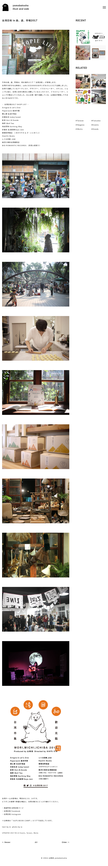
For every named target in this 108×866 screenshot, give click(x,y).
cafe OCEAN (28, 86)
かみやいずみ (41, 86)
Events (22, 833)
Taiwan (29, 833)
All (36, 842)
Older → (65, 842)
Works (36, 833)
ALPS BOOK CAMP (21, 821)
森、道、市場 (12, 82)
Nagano (80, 125)
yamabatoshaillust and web (21, 7)
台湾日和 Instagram (12, 814)
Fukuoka (97, 121)
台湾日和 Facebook (12, 811)
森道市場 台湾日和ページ (14, 808)
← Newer (6, 842)
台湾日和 (39, 82)
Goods (96, 129)
